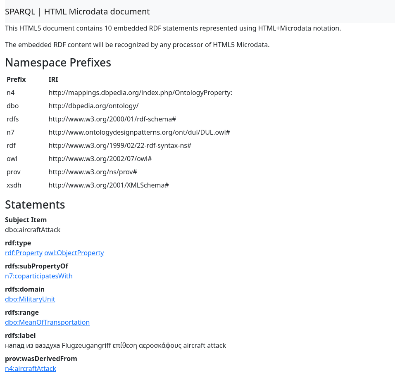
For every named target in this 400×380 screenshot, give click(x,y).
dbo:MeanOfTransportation (47, 322)
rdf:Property (24, 252)
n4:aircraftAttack (30, 368)
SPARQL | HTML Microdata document (77, 11)
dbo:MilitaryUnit (30, 299)
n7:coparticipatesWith (39, 275)
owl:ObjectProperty (74, 252)
